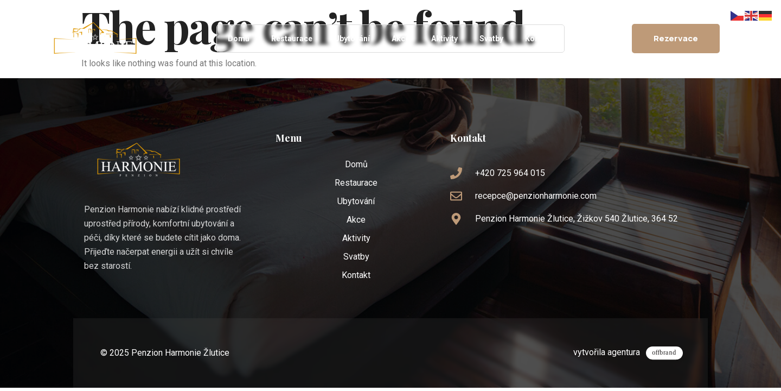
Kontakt (539, 38)
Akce (400, 38)
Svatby (491, 38)
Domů (238, 38)
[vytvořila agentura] (668, 349)
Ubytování (352, 38)
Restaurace (291, 38)
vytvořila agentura (613, 348)
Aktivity (444, 38)
